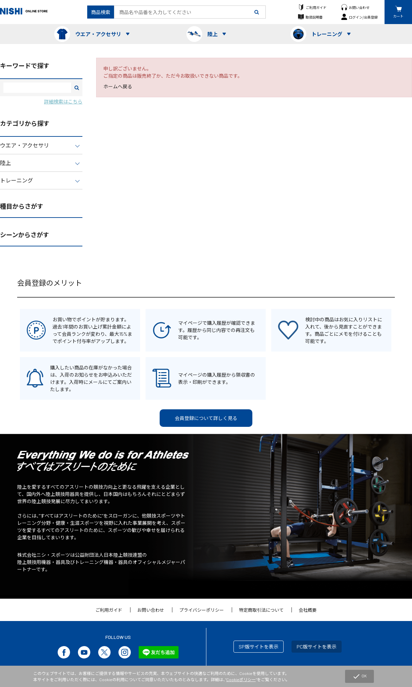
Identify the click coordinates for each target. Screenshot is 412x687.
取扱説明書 (314, 17)
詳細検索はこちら (63, 101)
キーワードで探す (24, 65)
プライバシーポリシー (201, 610)
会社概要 (308, 610)
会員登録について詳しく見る (206, 418)
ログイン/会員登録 (363, 17)
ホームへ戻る (117, 86)
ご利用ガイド (316, 7)
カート (398, 16)
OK (359, 676)
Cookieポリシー (241, 679)
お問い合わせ (359, 7)
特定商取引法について (261, 610)
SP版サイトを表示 (258, 647)
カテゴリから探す (24, 123)
